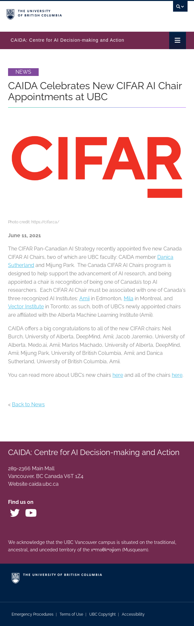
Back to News (28, 404)
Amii (84, 298)
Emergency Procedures (32, 614)
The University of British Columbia (69, 13)
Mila (128, 298)
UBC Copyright (102, 614)
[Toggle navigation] (177, 40)
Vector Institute (26, 306)
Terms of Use (71, 614)
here (117, 375)
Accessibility (133, 614)
